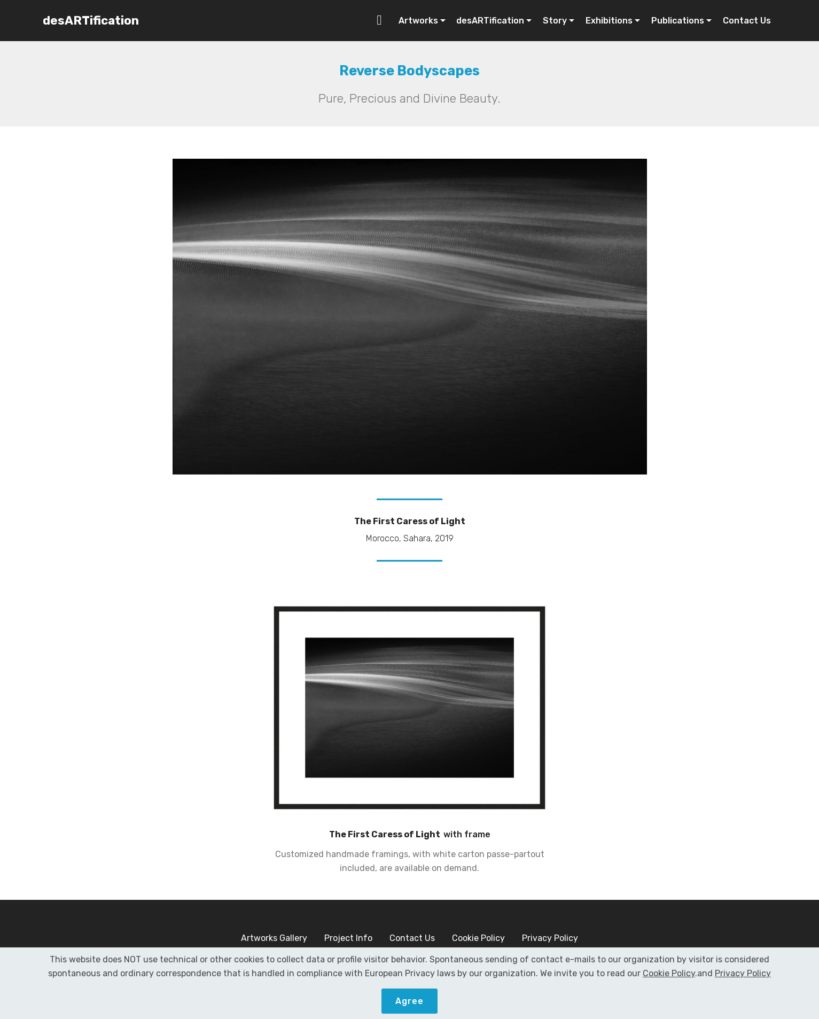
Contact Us (747, 20)
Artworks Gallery (274, 938)
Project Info (348, 938)
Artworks (418, 20)
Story (555, 20)
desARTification (91, 20)
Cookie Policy (478, 938)
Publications (677, 20)
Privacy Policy (550, 938)
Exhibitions (609, 20)
